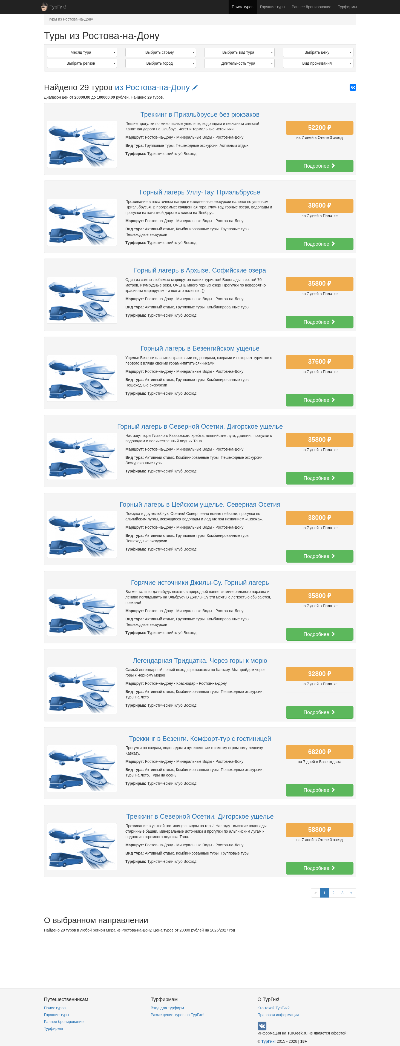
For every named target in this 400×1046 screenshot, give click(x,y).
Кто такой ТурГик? (274, 1008)
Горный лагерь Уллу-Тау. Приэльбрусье (200, 192)
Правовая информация (278, 1015)
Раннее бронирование (312, 7)
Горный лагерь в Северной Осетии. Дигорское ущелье (200, 426)
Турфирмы (347, 7)
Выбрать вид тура (247, 52)
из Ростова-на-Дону (156, 87)
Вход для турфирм (167, 1008)
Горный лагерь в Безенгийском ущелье (199, 348)
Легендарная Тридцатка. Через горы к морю (200, 660)
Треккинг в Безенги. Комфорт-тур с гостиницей (200, 738)
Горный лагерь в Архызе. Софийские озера (200, 270)
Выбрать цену (328, 52)
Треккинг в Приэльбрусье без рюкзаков (200, 114)
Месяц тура (93, 52)
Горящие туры (272, 7)
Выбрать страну (169, 52)
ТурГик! (58, 7)
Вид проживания (327, 63)
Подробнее (319, 166)
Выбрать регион (91, 63)
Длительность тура (247, 63)
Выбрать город (170, 63)
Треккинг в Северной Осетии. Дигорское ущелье (200, 816)
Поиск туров (243, 7)
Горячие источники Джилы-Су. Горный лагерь (200, 582)
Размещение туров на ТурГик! (177, 1015)
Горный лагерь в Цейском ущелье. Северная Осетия (200, 504)
